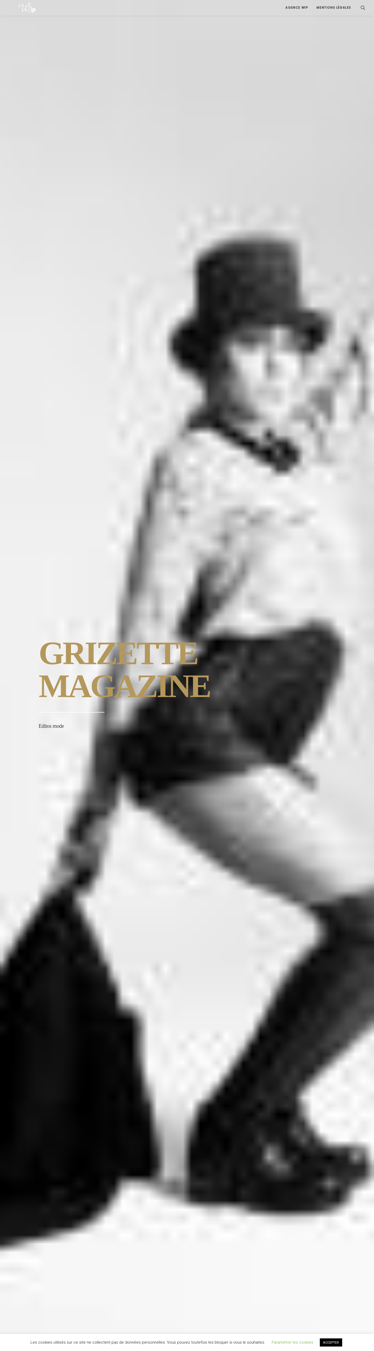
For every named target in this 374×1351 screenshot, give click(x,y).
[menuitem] (297, 7)
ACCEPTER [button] (331, 1342)
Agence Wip (296, 7)
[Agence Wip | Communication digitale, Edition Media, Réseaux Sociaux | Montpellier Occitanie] (18, 7)
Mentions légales (333, 7)
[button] (363, 7)
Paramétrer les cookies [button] (292, 1342)
